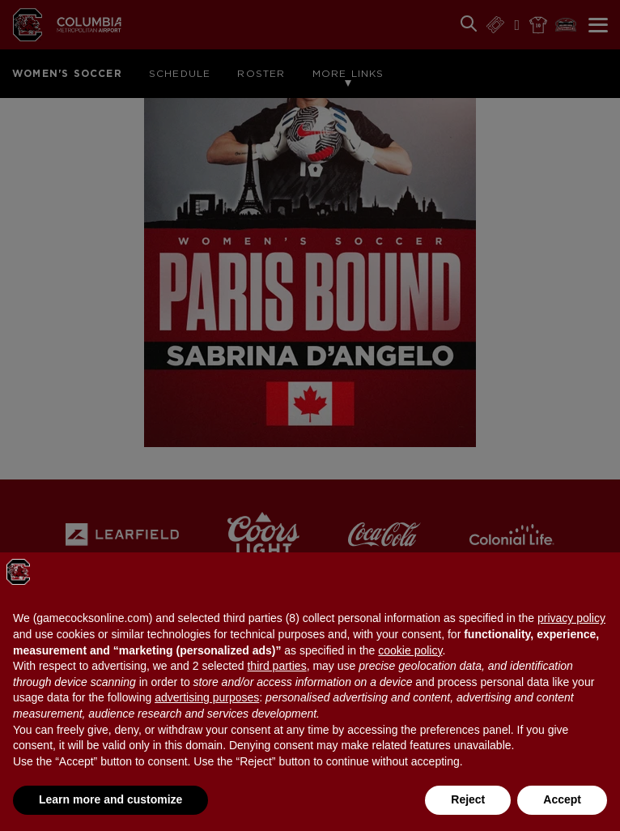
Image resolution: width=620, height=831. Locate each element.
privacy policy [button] (571, 618)
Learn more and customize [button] (110, 799)
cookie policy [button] (410, 650)
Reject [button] (468, 799)
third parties (276, 665)
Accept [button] (562, 799)
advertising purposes (207, 697)
